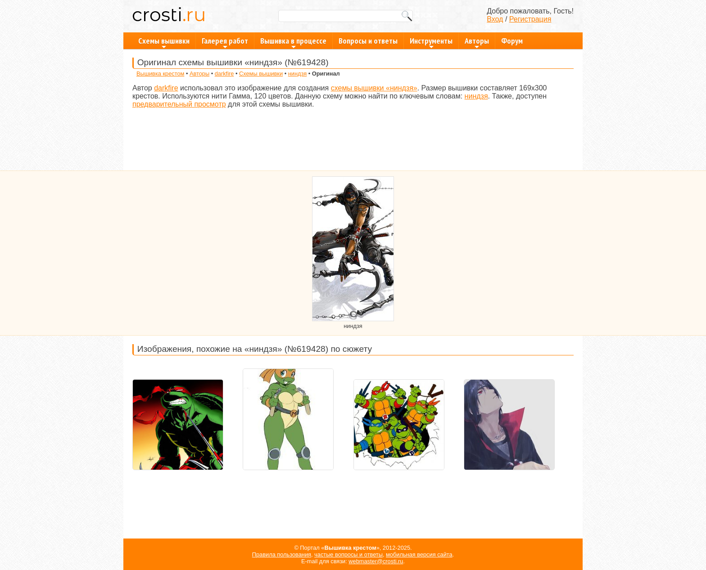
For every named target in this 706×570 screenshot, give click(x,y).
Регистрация (530, 19)
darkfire (224, 73)
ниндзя (297, 73)
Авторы (477, 42)
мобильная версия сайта (419, 554)
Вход (495, 19)
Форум (512, 41)
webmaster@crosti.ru (375, 561)
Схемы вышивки (164, 42)
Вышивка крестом (160, 73)
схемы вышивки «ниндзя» (374, 88)
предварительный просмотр (179, 104)
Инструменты (431, 42)
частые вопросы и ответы (348, 554)
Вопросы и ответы (368, 41)
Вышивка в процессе (293, 42)
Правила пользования (281, 554)
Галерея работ (225, 42)
